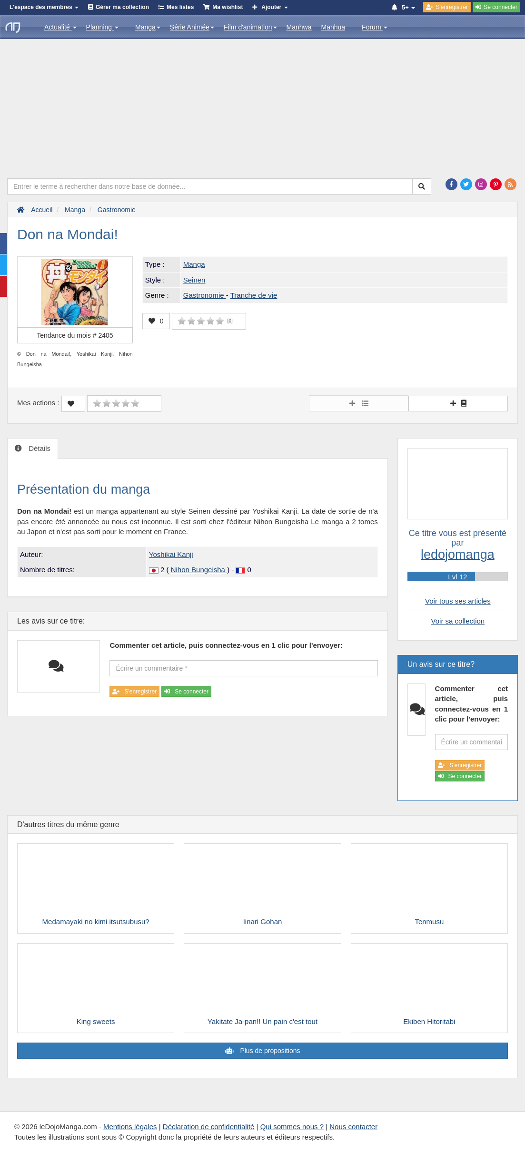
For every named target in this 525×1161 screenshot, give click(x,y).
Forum (374, 27)
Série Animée (192, 27)
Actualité (60, 27)
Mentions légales (130, 1126)
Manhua (333, 27)
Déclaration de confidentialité (209, 1126)
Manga (147, 27)
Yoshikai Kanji (171, 554)
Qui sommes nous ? (292, 1126)
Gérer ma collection (122, 7)
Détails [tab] (38, 448)
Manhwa (299, 27)
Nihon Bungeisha (199, 570)
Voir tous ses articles (458, 601)
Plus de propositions (269, 1050)
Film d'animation (250, 27)
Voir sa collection (458, 621)
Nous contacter (353, 1126)
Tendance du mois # (75, 335)
